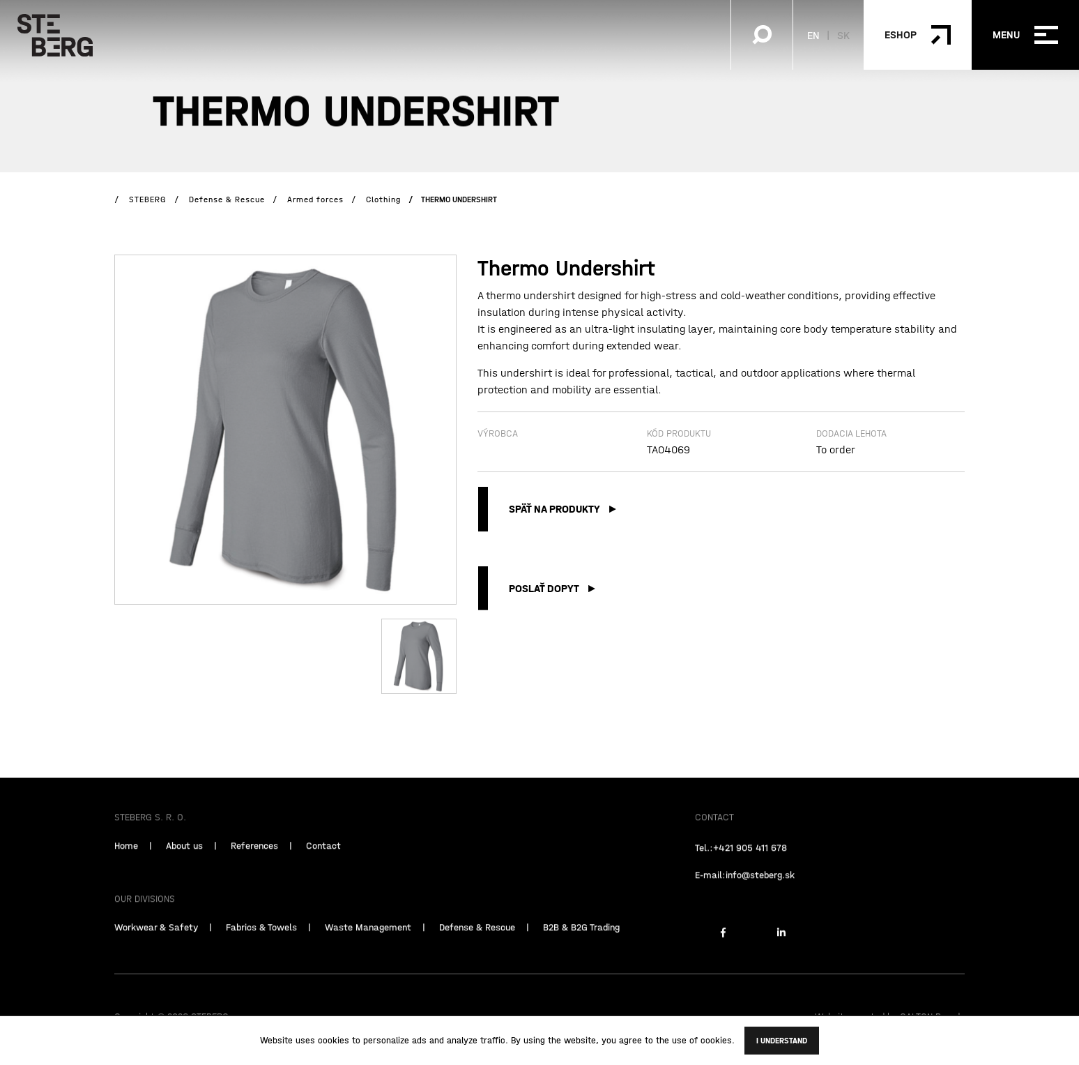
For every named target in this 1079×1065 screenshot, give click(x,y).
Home (126, 862)
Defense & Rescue (477, 943)
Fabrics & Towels (261, 943)
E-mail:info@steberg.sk (745, 891)
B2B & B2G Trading (581, 943)
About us (184, 862)
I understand (781, 1040)
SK (843, 35)
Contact (323, 862)
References (254, 862)
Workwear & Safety (156, 943)
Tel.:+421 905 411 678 (741, 864)
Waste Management (368, 943)
